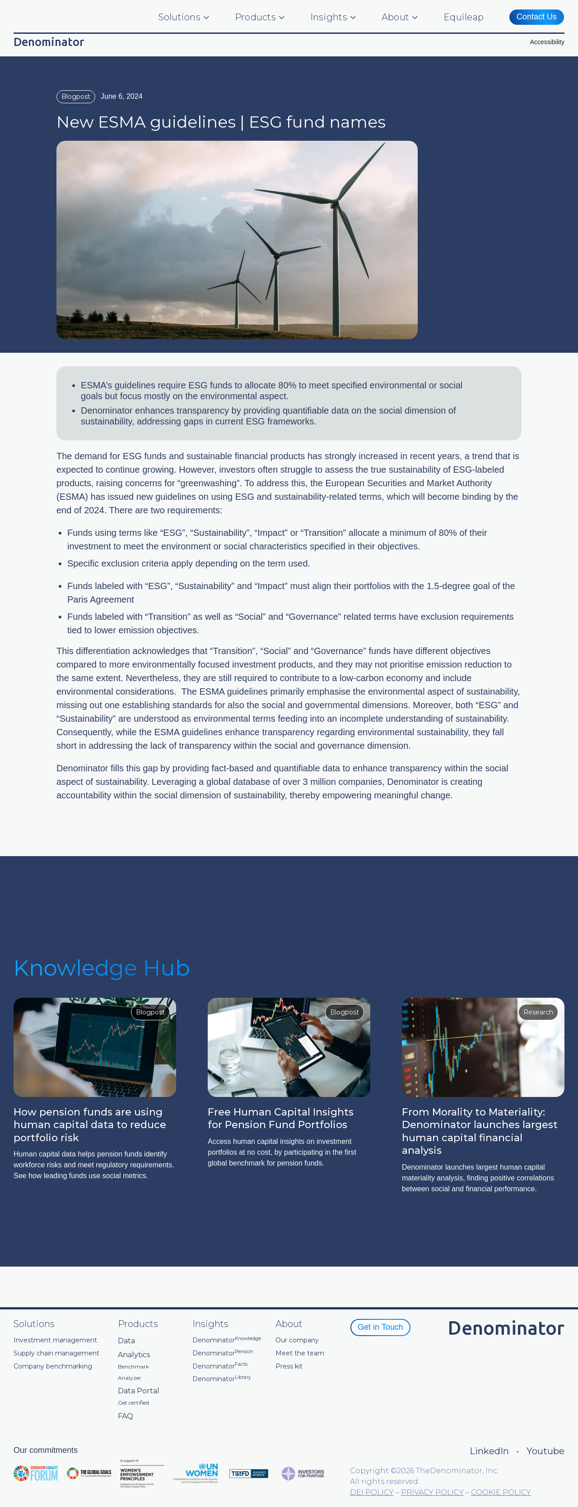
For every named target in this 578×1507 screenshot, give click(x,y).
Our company (297, 1340)
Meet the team (299, 1353)
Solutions (179, 17)
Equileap (463, 17)
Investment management (55, 1340)
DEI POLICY (372, 1492)
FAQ (125, 1416)
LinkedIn (489, 1451)
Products (255, 17)
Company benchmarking (53, 1366)
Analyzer (129, 1378)
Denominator (226, 1340)
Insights (328, 17)
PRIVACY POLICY (432, 1492)
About (395, 17)
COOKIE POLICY (501, 1492)
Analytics (134, 1354)
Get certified (133, 1403)
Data (126, 1340)
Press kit (289, 1366)
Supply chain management (56, 1353)
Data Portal (138, 1391)
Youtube (545, 1451)
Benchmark (133, 1367)
